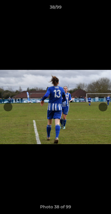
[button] (103, 8)
